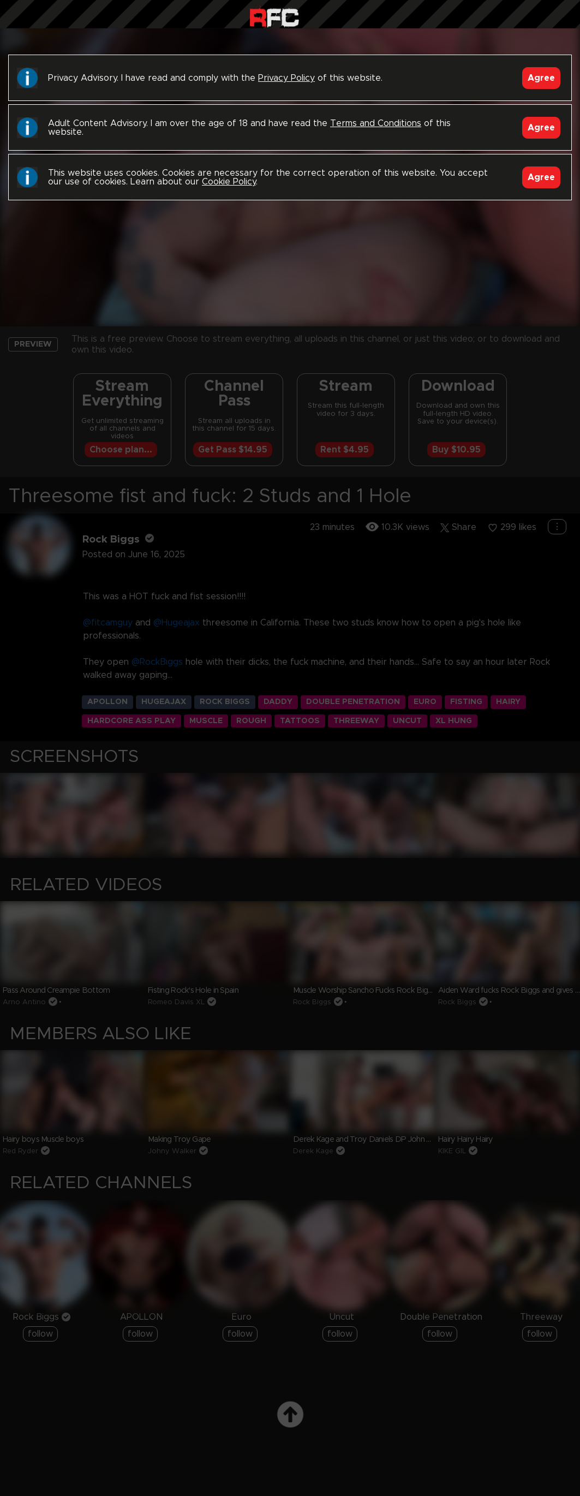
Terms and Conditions (375, 123)
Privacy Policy (286, 78)
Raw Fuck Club (274, 16)
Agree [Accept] (541, 78)
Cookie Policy (229, 181)
